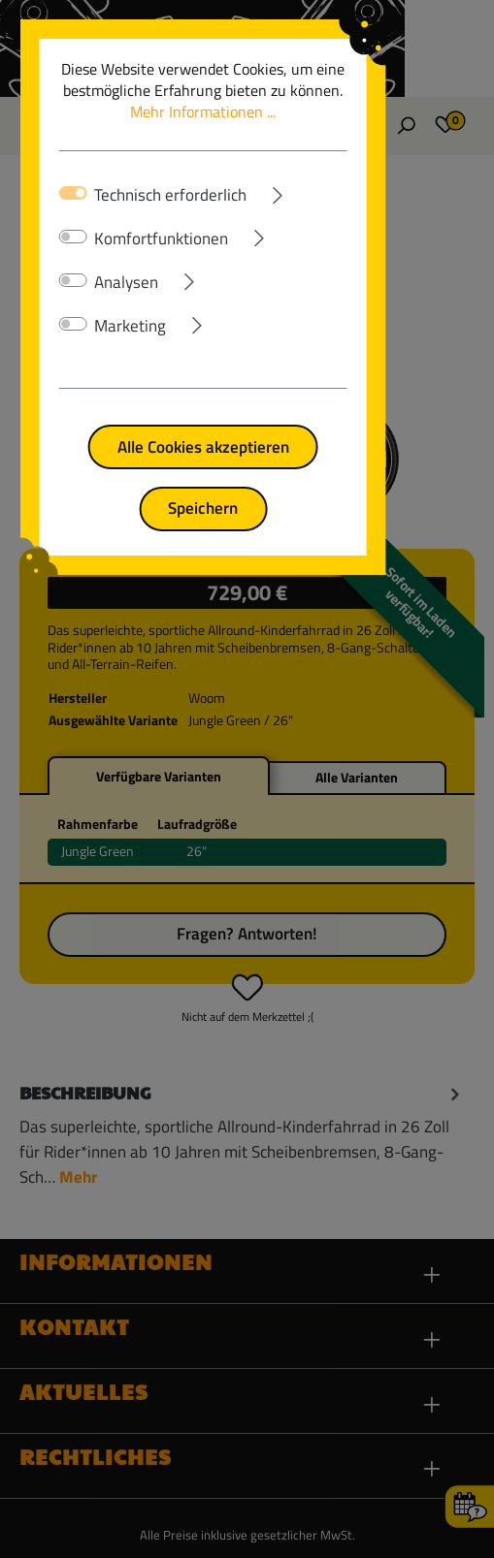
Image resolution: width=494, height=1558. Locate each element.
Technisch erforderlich (174, 194)
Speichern (247, 507)
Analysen (130, 282)
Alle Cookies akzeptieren (247, 446)
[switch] (77, 236)
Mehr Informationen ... (300, 101)
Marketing (134, 325)
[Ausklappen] (340, 191)
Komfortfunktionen (165, 238)
